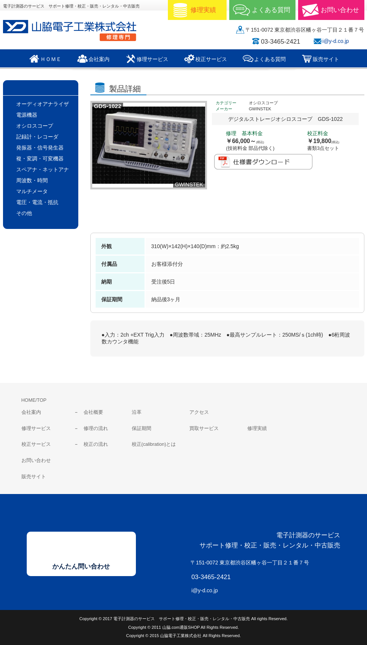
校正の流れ (96, 444)
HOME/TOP (34, 400)
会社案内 (31, 412)
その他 (24, 213)
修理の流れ (96, 428)
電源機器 (26, 115)
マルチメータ (32, 191)
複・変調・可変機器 (40, 159)
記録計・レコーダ (37, 137)
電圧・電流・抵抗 (37, 202)
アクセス (199, 412)
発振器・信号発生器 (40, 148)
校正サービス (36, 444)
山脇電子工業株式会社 (74, 30)
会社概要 (93, 412)
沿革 (137, 412)
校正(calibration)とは (154, 444)
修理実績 (257, 428)
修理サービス (36, 428)
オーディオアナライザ (42, 104)
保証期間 (141, 428)
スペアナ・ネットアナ (42, 169)
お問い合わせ (36, 460)
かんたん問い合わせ (81, 566)
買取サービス (204, 428)
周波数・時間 (32, 180)
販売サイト (33, 476)
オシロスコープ (34, 126)
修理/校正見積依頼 (227, 211)
